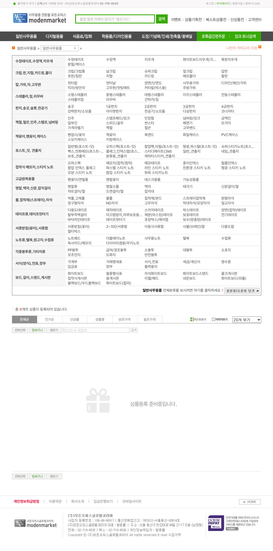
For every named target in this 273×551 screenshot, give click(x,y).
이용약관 (55, 501)
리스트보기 (198, 319)
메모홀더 (189, 76)
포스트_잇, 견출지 (28, 150)
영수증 (226, 262)
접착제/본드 (153, 198)
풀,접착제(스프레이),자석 (33, 200)
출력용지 (150, 266)
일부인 (72, 123)
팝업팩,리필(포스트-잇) (161, 146)
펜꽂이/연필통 (78, 179)
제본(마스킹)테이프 (158, 215)
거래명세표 (114, 262)
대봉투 (187, 250)
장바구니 (250, 3)
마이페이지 (223, 3)
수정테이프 (76, 59)
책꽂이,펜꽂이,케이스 (30, 136)
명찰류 (72, 186)
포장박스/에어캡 (156, 219)
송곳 (71, 106)
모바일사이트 (132, 501)
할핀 (224, 76)
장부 (109, 266)
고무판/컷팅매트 (118, 88)
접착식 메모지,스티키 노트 (34, 167)
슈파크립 (150, 71)
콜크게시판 (229, 273)
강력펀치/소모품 (79, 111)
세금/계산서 (191, 262)
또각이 (226, 123)
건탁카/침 (151, 99)
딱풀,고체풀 (76, 198)
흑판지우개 (229, 59)
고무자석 (150, 203)
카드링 (149, 76)
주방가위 (189, 88)
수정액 (111, 59)
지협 (109, 76)
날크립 (111, 71)
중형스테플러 (115, 95)
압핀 (224, 71)
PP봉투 (73, 250)
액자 (147, 186)
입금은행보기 (103, 501)
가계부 (72, 262)
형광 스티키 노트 (233, 168)
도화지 (111, 255)
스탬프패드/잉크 (118, 118)
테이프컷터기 (115, 219)
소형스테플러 (77, 95)
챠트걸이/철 (76, 191)
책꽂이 (111, 135)
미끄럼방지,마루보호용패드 (124, 215)
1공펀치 (111, 106)
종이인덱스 (191, 163)
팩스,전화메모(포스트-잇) (86, 151)
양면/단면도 (153, 83)
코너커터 (227, 111)
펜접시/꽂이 (76, 135)
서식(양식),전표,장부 (30, 263)
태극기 (187, 186)
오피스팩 (74, 163)
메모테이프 (152, 163)
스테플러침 (76, 99)
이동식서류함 (154, 226)
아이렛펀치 (114, 111)
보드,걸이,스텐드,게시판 (33, 277)
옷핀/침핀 (75, 76)
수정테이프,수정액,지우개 (34, 61)
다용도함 (227, 226)
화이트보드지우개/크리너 (201, 59)
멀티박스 (74, 231)
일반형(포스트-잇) (81, 146)
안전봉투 (150, 255)
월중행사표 (114, 273)
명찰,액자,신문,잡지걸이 (33, 188)
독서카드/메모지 (79, 243)
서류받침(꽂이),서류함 (31, 228)
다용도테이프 (77, 210)
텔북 (186, 238)
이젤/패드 (151, 278)
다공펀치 (189, 111)
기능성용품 (191, 179)
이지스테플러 (192, 95)
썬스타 (149, 123)
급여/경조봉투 (116, 250)
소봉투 (149, 250)
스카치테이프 (154, 210)
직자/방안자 (76, 88)
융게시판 (112, 278)
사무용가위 (191, 83)
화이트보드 (76, 273)
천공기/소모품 (154, 111)
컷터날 (111, 83)
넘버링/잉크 (191, 118)
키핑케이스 (114, 139)
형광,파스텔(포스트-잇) (200, 146)
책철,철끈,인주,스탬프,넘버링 (36, 122)
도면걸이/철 (114, 191)
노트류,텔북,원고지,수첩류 (34, 240)
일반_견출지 (191, 151)
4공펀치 (227, 106)
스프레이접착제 (194, 198)
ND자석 (112, 203)
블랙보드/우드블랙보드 (84, 283)
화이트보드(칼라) (118, 283)
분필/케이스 (76, 64)
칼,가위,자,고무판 (28, 84)
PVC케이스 (229, 135)
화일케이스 (191, 135)
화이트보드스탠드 (195, 273)
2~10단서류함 (116, 226)
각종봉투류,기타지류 (30, 251)
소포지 (226, 250)
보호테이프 (191, 215)
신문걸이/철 (230, 186)
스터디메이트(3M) (158, 151)
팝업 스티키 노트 (118, 173)
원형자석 (227, 198)
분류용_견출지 (116, 156)
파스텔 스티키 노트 (120, 168)
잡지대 (149, 191)
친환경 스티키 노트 (197, 168)
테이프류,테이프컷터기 (32, 214)
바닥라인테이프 (79, 219)
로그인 (210, 3)
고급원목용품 (25, 179)
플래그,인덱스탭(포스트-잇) (124, 151)
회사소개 (77, 501)
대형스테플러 (154, 95)
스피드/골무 (114, 123)
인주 (71, 118)
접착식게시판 (77, 278)
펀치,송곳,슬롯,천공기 (31, 108)
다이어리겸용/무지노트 (122, 243)
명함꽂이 (112, 179)
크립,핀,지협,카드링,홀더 (33, 73)
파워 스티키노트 (156, 173)
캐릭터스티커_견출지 (159, 156)
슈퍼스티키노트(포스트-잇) (239, 146)
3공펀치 (189, 106)
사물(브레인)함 (194, 226)
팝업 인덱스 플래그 (81, 168)
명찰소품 (112, 186)
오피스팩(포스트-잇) (121, 146)
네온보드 (189, 278)
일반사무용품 (52, 48)
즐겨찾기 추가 (26, 3)
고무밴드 (189, 128)
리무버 (111, 99)
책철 (109, 128)
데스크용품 (152, 179)
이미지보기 (219, 319)
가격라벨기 (76, 128)
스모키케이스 (77, 139)
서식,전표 (151, 262)
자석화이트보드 (155, 273)
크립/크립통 (76, 71)
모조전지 (74, 255)
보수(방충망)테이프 (197, 219)
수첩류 (226, 238)
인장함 (149, 118)
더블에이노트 (115, 238)
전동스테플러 (230, 95)
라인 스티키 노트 (156, 168)
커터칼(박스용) (155, 88)
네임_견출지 (230, 151)
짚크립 (187, 71)
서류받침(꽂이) (79, 226)
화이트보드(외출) (233, 278)
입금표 (72, 266)
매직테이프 (114, 210)
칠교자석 (227, 203)
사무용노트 (152, 238)
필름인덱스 (229, 163)
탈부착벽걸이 (77, 215)
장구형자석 (76, 203)
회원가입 (237, 3)
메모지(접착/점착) (119, 163)
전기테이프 (229, 215)
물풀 (109, 198)
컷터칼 (72, 83)
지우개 (149, 59)
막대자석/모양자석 (196, 203)
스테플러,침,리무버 (29, 96)
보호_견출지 (76, 156)
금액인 (226, 118)
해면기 (187, 123)
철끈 (147, 128)
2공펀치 (150, 106)
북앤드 (149, 135)
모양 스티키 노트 (80, 173)
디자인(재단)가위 (233, 83)
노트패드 (74, 238)
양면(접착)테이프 (233, 210)
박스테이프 (191, 210)
